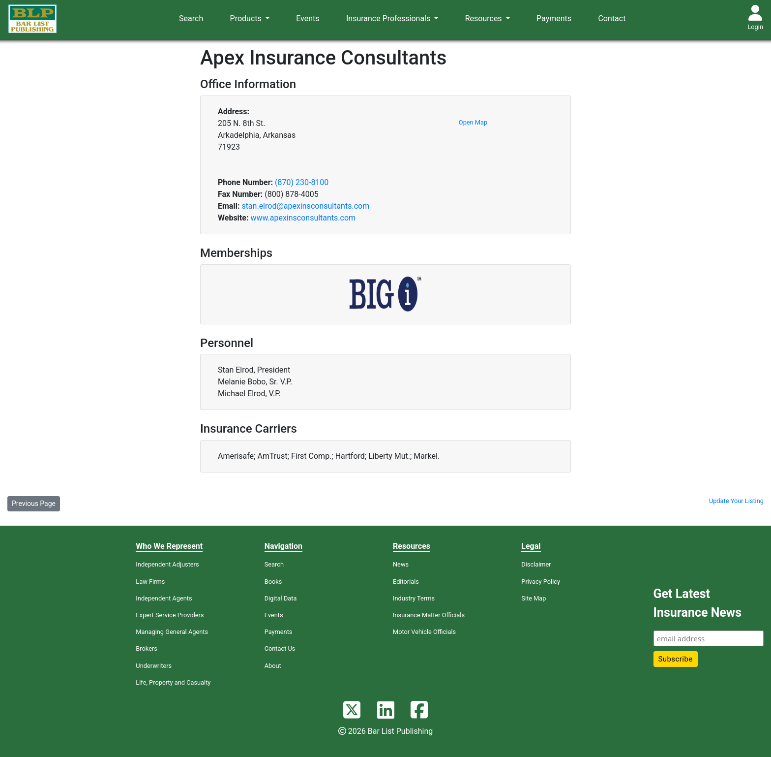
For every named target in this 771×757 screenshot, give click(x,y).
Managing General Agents (172, 631)
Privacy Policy (540, 581)
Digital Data (281, 598)
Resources (484, 18)
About (273, 665)
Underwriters (154, 665)
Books (273, 581)
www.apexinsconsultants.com (303, 217)
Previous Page (34, 503)
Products (247, 18)
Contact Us (280, 648)
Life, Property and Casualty (173, 682)
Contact (611, 18)
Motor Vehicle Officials (424, 631)
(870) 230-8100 (301, 182)
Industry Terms (414, 598)
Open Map (473, 122)
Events (307, 18)
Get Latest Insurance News (697, 603)
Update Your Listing (736, 501)
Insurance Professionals (389, 18)
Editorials (406, 581)
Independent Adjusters (167, 564)
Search (191, 18)
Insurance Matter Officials (429, 615)
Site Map (533, 598)
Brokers (146, 648)
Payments (553, 18)
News (401, 564)
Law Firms (150, 581)
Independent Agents (164, 598)
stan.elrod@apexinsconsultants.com (305, 206)
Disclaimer (536, 564)
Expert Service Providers (170, 615)
